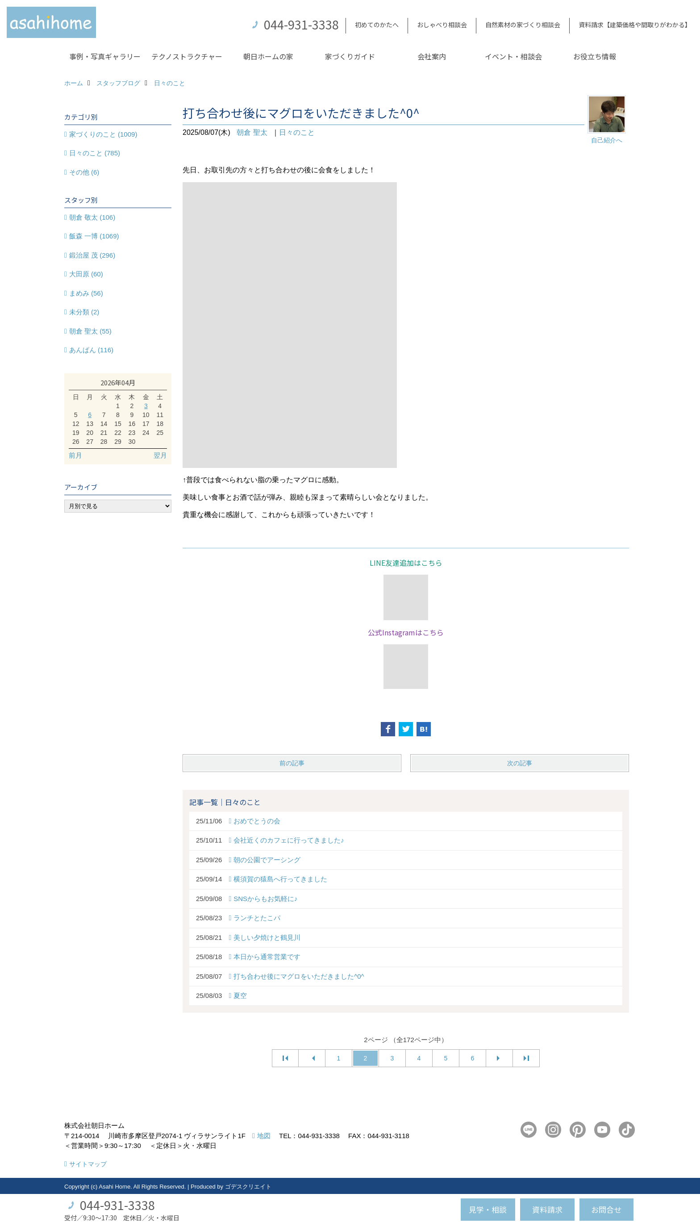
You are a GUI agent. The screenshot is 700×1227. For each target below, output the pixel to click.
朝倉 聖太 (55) (90, 331)
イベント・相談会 (513, 56)
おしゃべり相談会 (442, 24)
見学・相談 (488, 1209)
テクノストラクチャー (186, 56)
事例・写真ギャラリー (105, 56)
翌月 (160, 455)
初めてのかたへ (377, 24)
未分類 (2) (84, 312)
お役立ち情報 (594, 56)
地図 (264, 1135)
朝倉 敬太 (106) (92, 217)
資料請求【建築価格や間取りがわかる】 (635, 24)
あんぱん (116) (91, 350)
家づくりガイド (350, 56)
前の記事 (291, 763)
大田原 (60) (86, 274)
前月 (75, 455)
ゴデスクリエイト (248, 1186)
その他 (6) (84, 172)
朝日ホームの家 (268, 56)
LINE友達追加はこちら (406, 562)
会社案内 (431, 56)
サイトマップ (88, 1164)
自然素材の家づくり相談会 (522, 24)
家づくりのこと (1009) (103, 134)
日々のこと (297, 132)
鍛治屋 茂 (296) (92, 255)
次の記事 (519, 763)
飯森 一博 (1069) (94, 236)
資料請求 (547, 1209)
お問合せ (606, 1209)
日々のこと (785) (94, 153)
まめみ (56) (86, 293)
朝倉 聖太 (252, 132)
